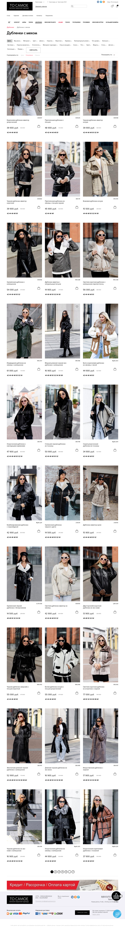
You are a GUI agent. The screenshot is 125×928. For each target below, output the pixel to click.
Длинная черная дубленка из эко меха (56, 769)
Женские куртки (97, 22)
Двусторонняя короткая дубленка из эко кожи (92, 607)
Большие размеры (112, 22)
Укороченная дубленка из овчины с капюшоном (55, 850)
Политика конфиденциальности (45, 901)
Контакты (39, 15)
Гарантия (16, 15)
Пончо (67, 22)
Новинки (37, 55)
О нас (8, 15)
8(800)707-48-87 (109, 896)
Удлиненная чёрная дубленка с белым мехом (16, 607)
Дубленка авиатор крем (92, 525)
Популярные (29, 55)
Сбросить (33, 50)
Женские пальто (50, 22)
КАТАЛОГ (17, 22)
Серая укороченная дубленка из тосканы (91, 445)
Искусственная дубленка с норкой (93, 769)
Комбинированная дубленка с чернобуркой (17, 526)
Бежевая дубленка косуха (93, 201)
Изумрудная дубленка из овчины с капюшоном (16, 364)
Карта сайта (96, 914)
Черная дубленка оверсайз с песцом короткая (18, 688)
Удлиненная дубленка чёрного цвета (53, 526)
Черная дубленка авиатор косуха (93, 121)
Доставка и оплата (27, 15)
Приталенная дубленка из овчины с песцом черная (55, 202)
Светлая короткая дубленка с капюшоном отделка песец (94, 283)
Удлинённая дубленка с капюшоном (16, 283)
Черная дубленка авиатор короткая (17, 202)
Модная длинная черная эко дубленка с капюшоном (55, 364)
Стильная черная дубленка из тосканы (55, 445)
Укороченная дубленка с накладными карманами (16, 445)
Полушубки (76, 22)
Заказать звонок (41, 6)
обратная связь (82, 912)
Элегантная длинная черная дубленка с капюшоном (17, 769)
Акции (60, 22)
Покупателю (49, 15)
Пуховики (86, 22)
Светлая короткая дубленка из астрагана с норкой (93, 688)
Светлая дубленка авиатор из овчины (56, 607)
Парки (31, 22)
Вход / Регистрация (112, 2)
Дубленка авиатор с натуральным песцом (53, 283)
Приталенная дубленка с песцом (54, 121)
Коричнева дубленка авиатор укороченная (18, 121)
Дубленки (38, 22)
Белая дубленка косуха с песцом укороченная (54, 688)
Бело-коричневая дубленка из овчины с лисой (93, 364)
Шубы (24, 22)
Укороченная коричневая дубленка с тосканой (93, 850)
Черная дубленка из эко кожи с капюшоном (16, 850)
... (69, 872)
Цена (22, 55)
